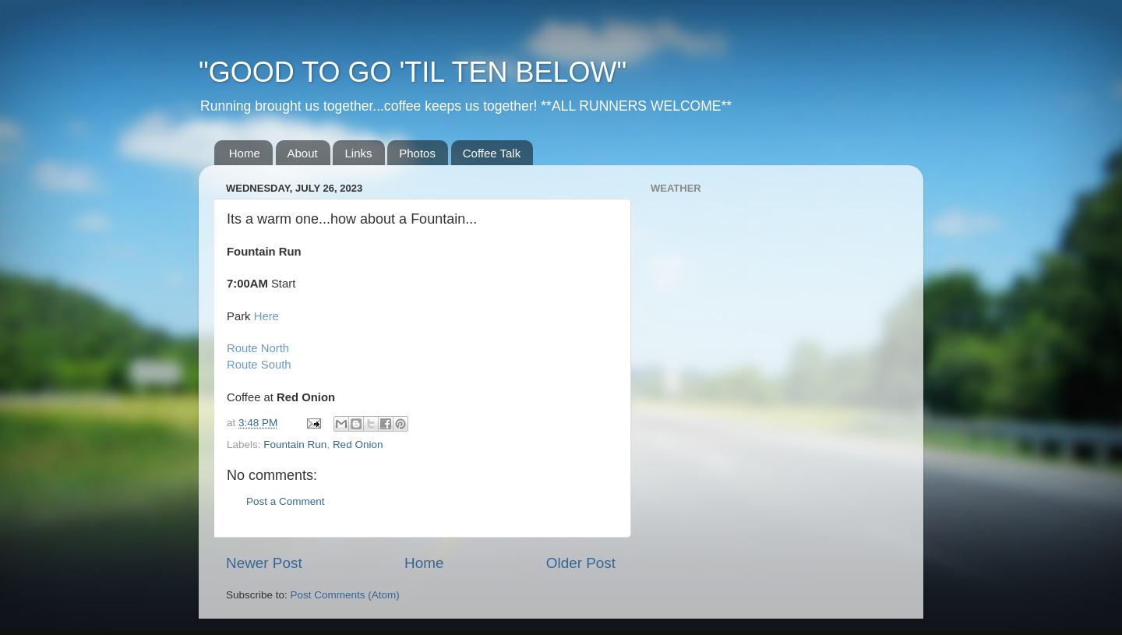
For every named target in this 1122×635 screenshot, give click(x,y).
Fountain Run (294, 444)
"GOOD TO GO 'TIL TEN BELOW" (412, 72)
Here (266, 316)
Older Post (581, 563)
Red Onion (358, 444)
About (303, 153)
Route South (259, 364)
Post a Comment (285, 501)
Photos (417, 153)
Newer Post (264, 563)
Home (244, 153)
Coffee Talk (492, 153)
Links (358, 153)
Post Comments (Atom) (345, 595)
